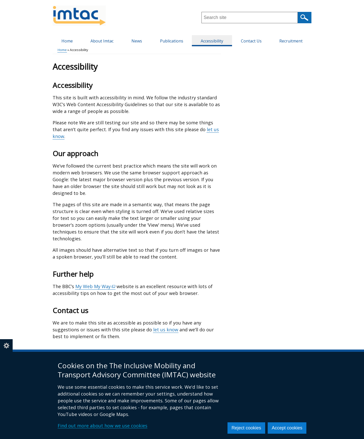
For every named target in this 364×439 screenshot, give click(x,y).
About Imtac (101, 41)
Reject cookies (246, 427)
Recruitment (291, 41)
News (136, 41)
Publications (171, 41)
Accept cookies (287, 427)
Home (67, 41)
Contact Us (251, 41)
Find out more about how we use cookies (102, 426)
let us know (165, 330)
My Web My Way (95, 286)
